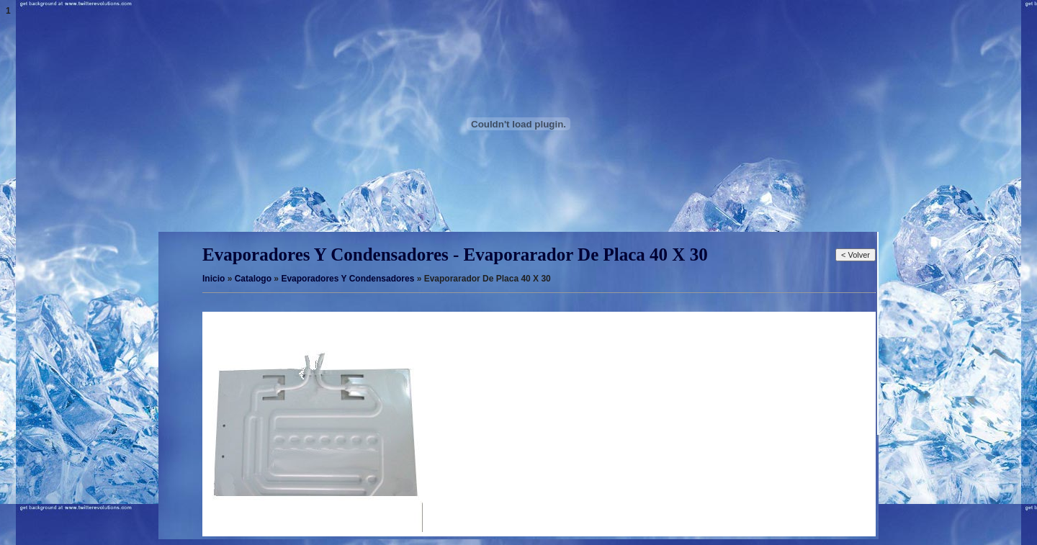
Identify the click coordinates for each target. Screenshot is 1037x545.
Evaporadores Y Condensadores (347, 279)
